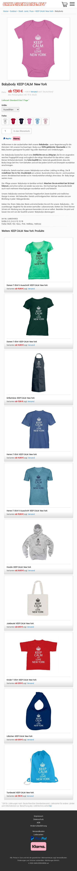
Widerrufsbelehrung (38, 825)
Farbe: (4, 115)
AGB (38, 822)
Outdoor (13, 11)
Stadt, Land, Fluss (26, 11)
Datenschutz (39, 819)
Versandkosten (38, 831)
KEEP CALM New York (44, 11)
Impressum (38, 816)
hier (50, 806)
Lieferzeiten (38, 834)
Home (5, 11)
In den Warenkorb (22, 131)
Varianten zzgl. (17, 288)
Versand (34, 91)
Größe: (4, 105)
